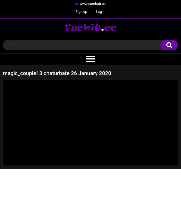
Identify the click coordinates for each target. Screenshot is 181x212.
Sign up (81, 12)
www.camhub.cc (92, 4)
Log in (101, 12)
